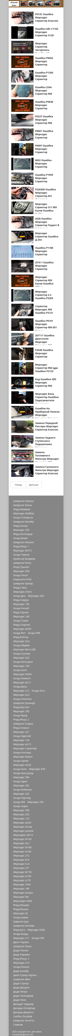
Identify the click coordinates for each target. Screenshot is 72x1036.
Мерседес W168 (22, 847)
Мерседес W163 (22, 839)
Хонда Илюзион (22, 699)
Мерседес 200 (36, 596)
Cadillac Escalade (22, 1016)
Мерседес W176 (22, 872)
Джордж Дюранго (23, 1012)
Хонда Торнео (21, 555)
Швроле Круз (21, 921)
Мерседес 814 (21, 860)
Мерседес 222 (21, 794)
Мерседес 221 (21, 732)
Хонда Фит (19, 633)
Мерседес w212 (22, 744)
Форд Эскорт (20, 526)
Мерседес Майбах (23, 513)
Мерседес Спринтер (25, 748)
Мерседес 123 (21, 818)
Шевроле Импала (23, 542)
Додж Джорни (21, 987)
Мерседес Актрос (23, 893)
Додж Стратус (21, 983)
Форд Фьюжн (21, 909)
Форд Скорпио (21, 625)
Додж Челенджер (23, 996)
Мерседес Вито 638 (24, 649)
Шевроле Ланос (22, 946)
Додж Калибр (21, 971)
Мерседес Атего (22, 592)
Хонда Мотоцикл (23, 662)
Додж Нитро (20, 992)
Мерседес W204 (22, 674)
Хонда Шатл (20, 670)
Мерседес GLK (21, 641)
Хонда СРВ (38, 938)
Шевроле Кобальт (23, 501)
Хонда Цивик (20, 917)
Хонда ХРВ (34, 633)
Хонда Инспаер (22, 752)
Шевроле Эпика (22, 505)
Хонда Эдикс (20, 781)
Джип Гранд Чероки (25, 975)
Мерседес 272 (21, 855)
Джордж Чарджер (23, 1004)
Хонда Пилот (20, 575)
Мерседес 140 (21, 616)
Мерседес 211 (21, 938)
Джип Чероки (21, 942)
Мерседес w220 (22, 823)
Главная (18, 1025)
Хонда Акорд (20, 934)
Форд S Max (20, 588)
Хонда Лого (38, 691)
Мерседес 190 (21, 604)
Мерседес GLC (21, 843)
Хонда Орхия (20, 761)
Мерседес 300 (21, 810)
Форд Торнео (21, 612)
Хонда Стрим (20, 620)
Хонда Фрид (20, 715)
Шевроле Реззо (22, 563)
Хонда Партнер (22, 798)
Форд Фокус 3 (21, 959)
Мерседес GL (20, 913)
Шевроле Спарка (23, 724)
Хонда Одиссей (22, 736)
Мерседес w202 (22, 765)
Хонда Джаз (20, 686)
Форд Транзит (21, 567)
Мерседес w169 (22, 876)
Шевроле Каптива (23, 926)
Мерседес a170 (22, 880)
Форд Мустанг (21, 707)
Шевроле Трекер (23, 583)
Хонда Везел (20, 538)
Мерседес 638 (21, 571)
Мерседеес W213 (23, 835)
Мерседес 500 (21, 777)
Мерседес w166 (22, 851)
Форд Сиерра (21, 600)
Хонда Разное (21, 967)
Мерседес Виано (23, 757)
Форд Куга (19, 930)
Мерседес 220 (21, 530)
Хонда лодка (20, 806)
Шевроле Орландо (24, 703)
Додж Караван (21, 954)
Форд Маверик (22, 509)
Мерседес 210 (21, 963)
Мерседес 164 (21, 666)
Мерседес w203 (22, 629)
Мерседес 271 (21, 868)
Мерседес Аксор (22, 827)
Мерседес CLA (21, 864)
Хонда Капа (20, 769)
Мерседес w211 (22, 682)
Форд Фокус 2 (21, 719)
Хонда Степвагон (23, 517)
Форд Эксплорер (23, 534)
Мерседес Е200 (36, 930)
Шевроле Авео (21, 979)
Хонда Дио (19, 596)
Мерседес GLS (21, 695)
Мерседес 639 (37, 769)
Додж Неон (19, 1000)
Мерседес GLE (21, 658)
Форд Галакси (21, 728)
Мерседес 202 (21, 785)
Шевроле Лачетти (23, 1020)
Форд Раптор (20, 637)
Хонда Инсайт (21, 608)
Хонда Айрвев (21, 645)
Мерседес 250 (35, 802)
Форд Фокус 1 (21, 546)
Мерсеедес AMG (22, 901)
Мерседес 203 (21, 814)
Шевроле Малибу (23, 522)
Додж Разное (20, 950)
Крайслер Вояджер (24, 559)
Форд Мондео (21, 905)
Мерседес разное (23, 831)
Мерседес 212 (21, 691)
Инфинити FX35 (22, 579)
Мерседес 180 (21, 888)
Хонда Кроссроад (23, 773)
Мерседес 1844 (22, 884)
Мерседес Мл (21, 897)
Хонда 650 (19, 802)
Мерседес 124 (21, 740)
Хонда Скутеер (21, 653)
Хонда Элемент (22, 678)
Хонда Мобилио (22, 790)
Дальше (33, 484)
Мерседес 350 (21, 711)
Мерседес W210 (22, 550)
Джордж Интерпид (24, 1008)
